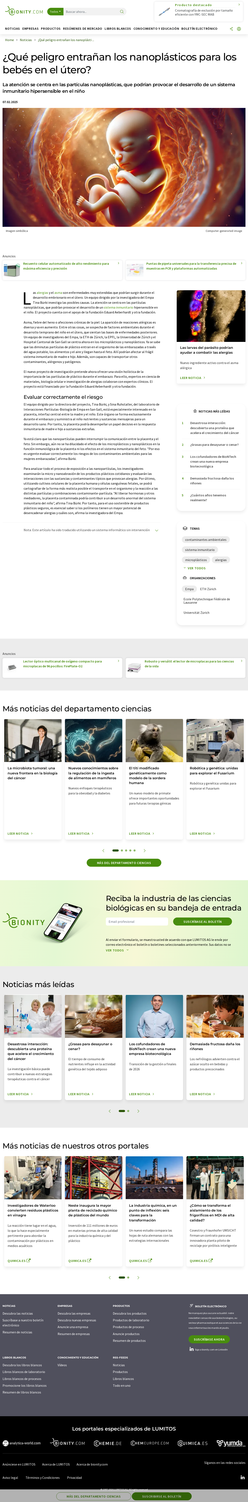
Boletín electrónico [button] (199, 29)
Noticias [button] (12, 29)
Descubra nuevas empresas (77, 1320)
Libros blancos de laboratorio (24, 1372)
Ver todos (194, 568)
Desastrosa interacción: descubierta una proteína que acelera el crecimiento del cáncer (214, 428)
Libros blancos (123, 1379)
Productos (120, 1372)
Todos (54, 11)
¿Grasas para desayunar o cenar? (214, 444)
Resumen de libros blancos (22, 1392)
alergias (42, 292)
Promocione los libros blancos (25, 1385)
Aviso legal (10, 1477)
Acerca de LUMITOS (56, 1464)
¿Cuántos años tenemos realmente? (208, 497)
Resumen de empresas (74, 1334)
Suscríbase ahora (209, 1339)
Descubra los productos (130, 1313)
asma (58, 292)
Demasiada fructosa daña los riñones (212, 480)
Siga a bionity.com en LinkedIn (208, 1349)
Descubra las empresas (74, 1313)
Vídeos (62, 1365)
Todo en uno (122, 1385)
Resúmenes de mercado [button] (82, 29)
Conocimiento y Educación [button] (156, 29)
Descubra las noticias (18, 1313)
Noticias (119, 1365)
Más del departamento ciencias (124, 863)
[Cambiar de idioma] (239, 29)
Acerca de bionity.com (92, 1464)
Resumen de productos (129, 1340)
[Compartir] (231, 29)
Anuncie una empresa (73, 1327)
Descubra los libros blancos (22, 1365)
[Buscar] (122, 11)
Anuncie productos (126, 1334)
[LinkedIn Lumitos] (242, 1477)
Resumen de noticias (17, 1332)
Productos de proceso (128, 1327)
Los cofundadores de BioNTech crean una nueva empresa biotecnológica (213, 461)
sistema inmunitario (118, 307)
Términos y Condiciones (43, 1477)
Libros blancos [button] (118, 29)
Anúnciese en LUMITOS (19, 1464)
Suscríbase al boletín (202, 921)
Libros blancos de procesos (22, 1379)
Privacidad (74, 1477)
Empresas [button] (30, 29)
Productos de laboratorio (131, 1320)
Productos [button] (51, 29)
